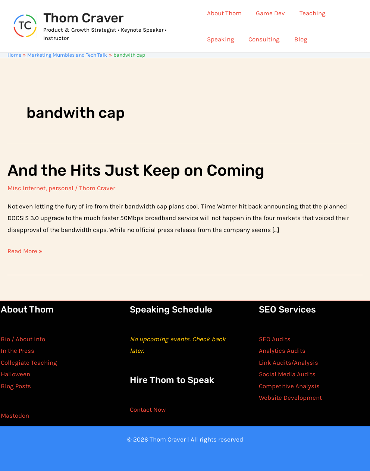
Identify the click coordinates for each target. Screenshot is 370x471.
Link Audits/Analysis (288, 362)
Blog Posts (16, 386)
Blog (297, 39)
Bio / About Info (23, 339)
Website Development (290, 397)
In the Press (17, 350)
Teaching (309, 13)
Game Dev (268, 13)
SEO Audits (275, 339)
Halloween (15, 374)
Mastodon (15, 415)
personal (60, 188)
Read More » (25, 251)
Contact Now (148, 409)
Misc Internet (26, 188)
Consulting (262, 39)
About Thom (224, 13)
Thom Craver (83, 18)
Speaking (220, 39)
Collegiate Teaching (29, 362)
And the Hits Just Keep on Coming (135, 170)
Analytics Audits (282, 350)
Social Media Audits (287, 374)
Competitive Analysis (289, 386)
